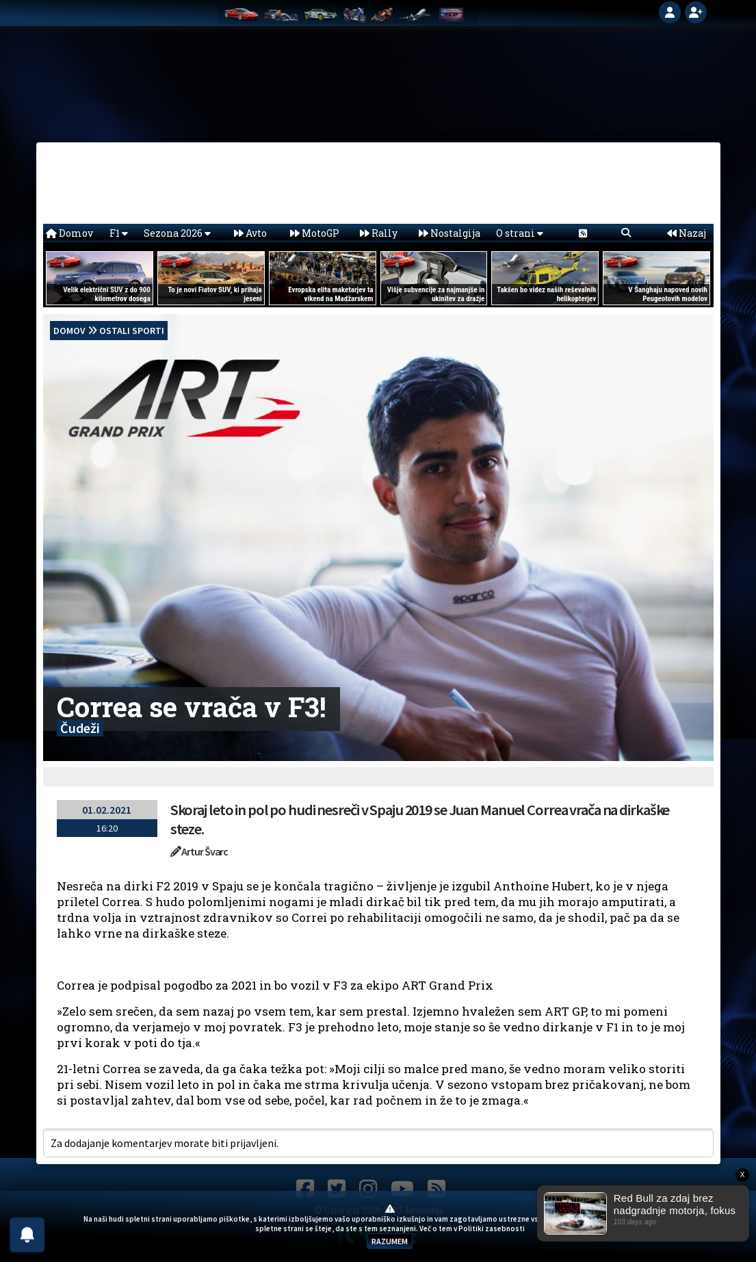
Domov (69, 233)
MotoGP (314, 233)
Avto (250, 233)
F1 (118, 233)
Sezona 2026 (177, 233)
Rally (378, 233)
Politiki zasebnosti (491, 1228)
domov (69, 330)
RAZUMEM (390, 1241)
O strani (519, 233)
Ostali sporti (131, 330)
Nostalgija (449, 233)
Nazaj (686, 233)
